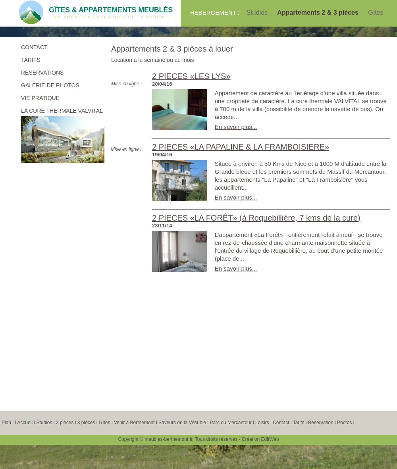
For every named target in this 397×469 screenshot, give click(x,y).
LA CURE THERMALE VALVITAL (62, 111)
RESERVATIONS (42, 72)
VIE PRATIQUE (40, 98)
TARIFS (30, 60)
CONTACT (34, 47)
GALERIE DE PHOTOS (50, 85)
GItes (375, 12)
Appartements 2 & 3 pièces (318, 12)
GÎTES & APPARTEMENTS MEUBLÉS (111, 10)
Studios (257, 12)
